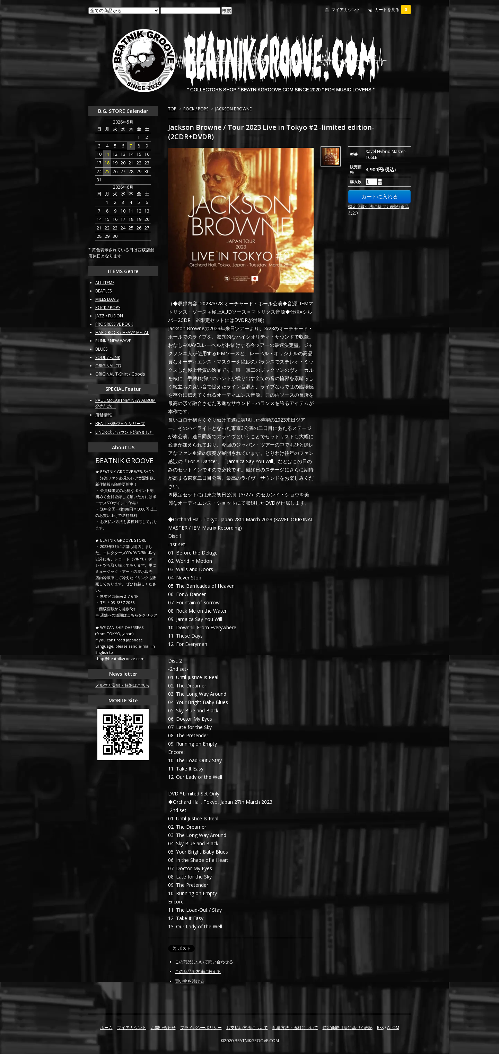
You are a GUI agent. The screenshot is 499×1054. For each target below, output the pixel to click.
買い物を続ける (189, 981)
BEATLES (103, 291)
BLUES (101, 349)
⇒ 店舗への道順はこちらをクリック (126, 615)
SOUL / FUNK (107, 357)
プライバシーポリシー (201, 1027)
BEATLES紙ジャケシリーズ (120, 423)
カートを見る (393, 9)
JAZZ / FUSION (109, 316)
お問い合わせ (163, 1027)
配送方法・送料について (295, 1027)
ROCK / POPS (195, 109)
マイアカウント (345, 9)
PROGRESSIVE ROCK (114, 324)
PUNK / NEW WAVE (113, 341)
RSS (380, 1027)
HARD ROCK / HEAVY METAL (122, 332)
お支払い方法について (247, 1027)
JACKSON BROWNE (233, 109)
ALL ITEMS (104, 283)
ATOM (393, 1027)
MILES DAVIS (107, 299)
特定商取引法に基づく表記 (348, 1027)
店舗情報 (103, 415)
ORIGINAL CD (108, 366)
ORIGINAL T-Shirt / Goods (120, 374)
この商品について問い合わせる (204, 962)
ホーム (106, 1027)
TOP (172, 109)
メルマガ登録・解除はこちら (122, 685)
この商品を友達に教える (198, 971)
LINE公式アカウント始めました (124, 432)
